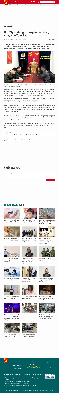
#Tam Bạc (31, 140)
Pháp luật (41, 5)
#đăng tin (9, 140)
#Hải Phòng (23, 140)
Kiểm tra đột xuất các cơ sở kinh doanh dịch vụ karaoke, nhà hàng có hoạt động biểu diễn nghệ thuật (11, 317)
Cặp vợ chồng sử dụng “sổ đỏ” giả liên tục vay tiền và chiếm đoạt (46, 298)
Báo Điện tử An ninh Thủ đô (6, 2)
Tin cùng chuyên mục (13, 205)
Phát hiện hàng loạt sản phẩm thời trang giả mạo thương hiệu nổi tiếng (46, 316)
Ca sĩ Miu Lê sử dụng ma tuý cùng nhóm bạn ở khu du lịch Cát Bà (46, 280)
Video (46, 5)
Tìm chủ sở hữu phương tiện (29, 315)
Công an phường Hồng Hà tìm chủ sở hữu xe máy (28, 335)
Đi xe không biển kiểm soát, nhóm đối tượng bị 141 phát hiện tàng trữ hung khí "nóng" (29, 240)
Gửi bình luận (50, 180)
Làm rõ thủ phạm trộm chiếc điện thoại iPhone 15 (11, 297)
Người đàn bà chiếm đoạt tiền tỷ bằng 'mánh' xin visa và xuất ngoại (11, 240)
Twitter (52, 39)
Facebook (49, 39)
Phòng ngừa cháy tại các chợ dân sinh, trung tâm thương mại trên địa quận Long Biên (25, 134)
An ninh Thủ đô (16, 2)
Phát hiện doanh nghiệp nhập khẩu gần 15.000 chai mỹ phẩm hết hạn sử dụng (47, 221)
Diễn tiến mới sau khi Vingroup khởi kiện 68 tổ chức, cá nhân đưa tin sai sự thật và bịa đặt (46, 241)
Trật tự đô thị (15, 5)
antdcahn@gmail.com (48, 367)
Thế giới (36, 5)
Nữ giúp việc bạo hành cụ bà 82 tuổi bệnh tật (29, 297)
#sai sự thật (16, 140)
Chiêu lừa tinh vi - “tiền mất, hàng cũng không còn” (11, 221)
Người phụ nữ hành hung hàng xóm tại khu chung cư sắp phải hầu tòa (29, 280)
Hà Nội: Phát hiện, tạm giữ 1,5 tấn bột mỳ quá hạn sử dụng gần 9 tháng (11, 260)
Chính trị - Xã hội (28, 5)
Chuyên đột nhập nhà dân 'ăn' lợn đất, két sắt (28, 221)
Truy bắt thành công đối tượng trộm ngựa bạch (10, 335)
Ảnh (22, 5)
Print (54, 39)
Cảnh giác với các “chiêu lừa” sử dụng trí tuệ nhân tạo (11, 279)
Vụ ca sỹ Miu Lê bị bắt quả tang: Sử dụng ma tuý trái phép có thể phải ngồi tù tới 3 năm (29, 261)
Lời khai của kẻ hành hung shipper (47, 259)
